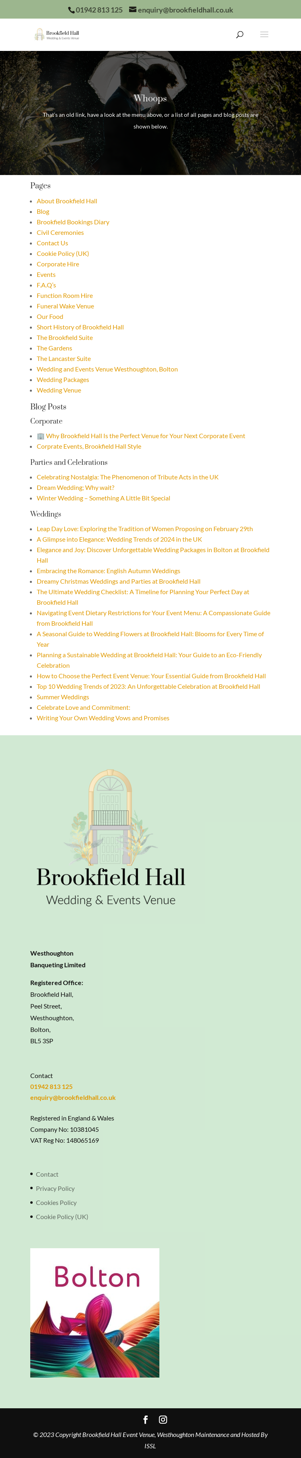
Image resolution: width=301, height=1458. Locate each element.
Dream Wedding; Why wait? (75, 487)
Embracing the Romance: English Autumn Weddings (108, 570)
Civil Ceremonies (60, 232)
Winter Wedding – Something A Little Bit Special (103, 498)
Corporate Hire (58, 264)
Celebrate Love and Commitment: (83, 707)
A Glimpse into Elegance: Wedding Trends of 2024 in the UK (119, 539)
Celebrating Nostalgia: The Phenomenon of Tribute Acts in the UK (128, 477)
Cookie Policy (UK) (63, 253)
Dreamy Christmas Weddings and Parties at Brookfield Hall (119, 581)
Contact (47, 1174)
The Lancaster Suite (64, 358)
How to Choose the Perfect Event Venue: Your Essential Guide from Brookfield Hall (151, 675)
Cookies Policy (56, 1202)
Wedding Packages (63, 379)
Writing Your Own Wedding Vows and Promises (103, 718)
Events (46, 274)
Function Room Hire (65, 295)
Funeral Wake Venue (65, 306)
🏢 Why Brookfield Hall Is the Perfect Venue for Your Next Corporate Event (141, 435)
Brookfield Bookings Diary (73, 222)
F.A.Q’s (46, 285)
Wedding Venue (59, 390)
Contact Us (52, 243)
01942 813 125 (51, 1086)
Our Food (50, 316)
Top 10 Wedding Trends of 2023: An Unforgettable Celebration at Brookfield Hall (148, 686)
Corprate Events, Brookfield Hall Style (89, 446)
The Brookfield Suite (65, 337)
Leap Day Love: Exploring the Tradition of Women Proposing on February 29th (145, 528)
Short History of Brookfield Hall (80, 327)
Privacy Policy (55, 1188)
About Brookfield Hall (67, 201)
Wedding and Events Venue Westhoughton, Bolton (107, 369)
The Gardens (54, 348)
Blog (43, 211)
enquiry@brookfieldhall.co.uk (73, 1097)
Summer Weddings (63, 697)
